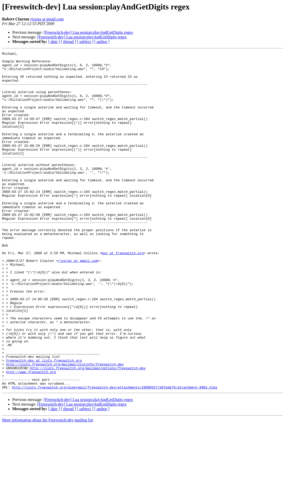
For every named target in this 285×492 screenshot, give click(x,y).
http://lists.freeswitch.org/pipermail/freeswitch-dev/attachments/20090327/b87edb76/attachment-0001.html (114, 454)
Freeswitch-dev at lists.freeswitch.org (44, 422)
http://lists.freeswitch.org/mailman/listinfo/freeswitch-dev (65, 427)
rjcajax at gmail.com (47, 19)
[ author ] (102, 41)
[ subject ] (85, 41)
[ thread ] (68, 41)
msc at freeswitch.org (123, 293)
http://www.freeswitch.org (31, 436)
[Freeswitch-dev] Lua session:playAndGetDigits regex (88, 32)
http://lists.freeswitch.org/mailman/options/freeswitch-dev (87, 431)
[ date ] (54, 41)
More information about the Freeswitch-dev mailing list (47, 487)
